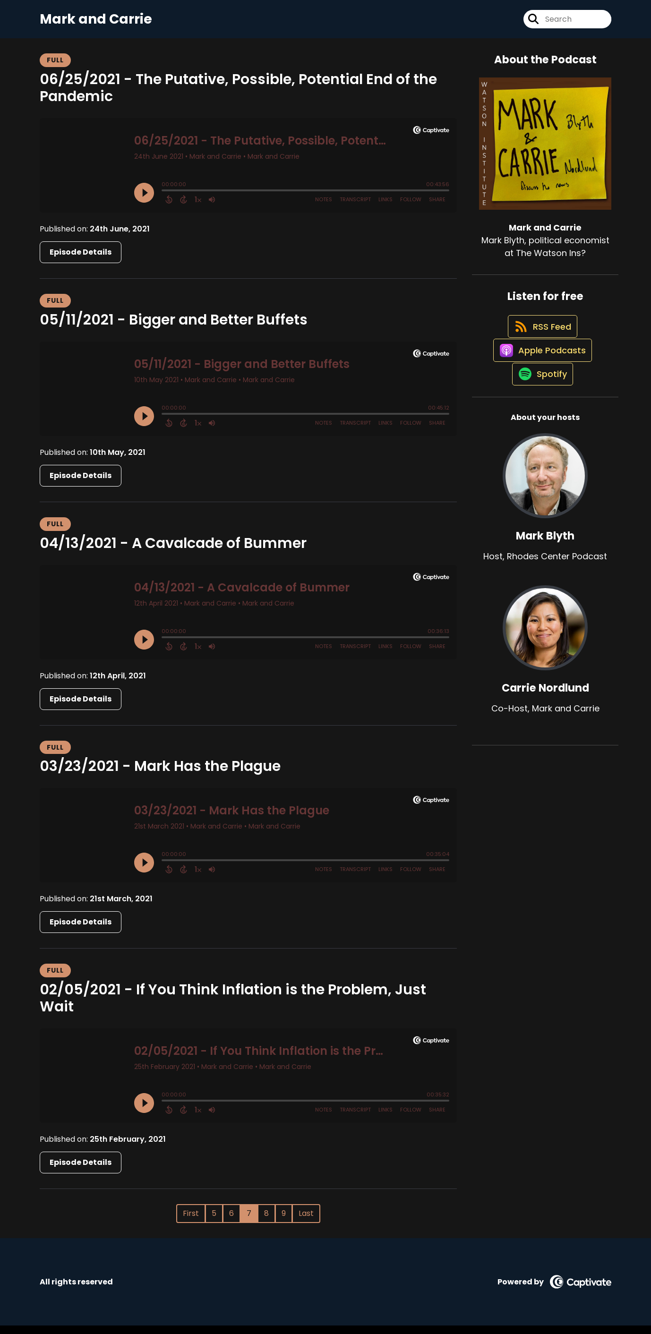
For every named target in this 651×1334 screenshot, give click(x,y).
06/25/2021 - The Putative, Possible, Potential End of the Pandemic (238, 96)
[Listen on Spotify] (540, 412)
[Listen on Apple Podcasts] (540, 378)
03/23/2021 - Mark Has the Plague (160, 775)
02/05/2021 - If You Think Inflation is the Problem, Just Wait (233, 1006)
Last (306, 1221)
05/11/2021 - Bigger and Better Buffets (174, 328)
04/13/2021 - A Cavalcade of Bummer (173, 551)
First (191, 1221)
